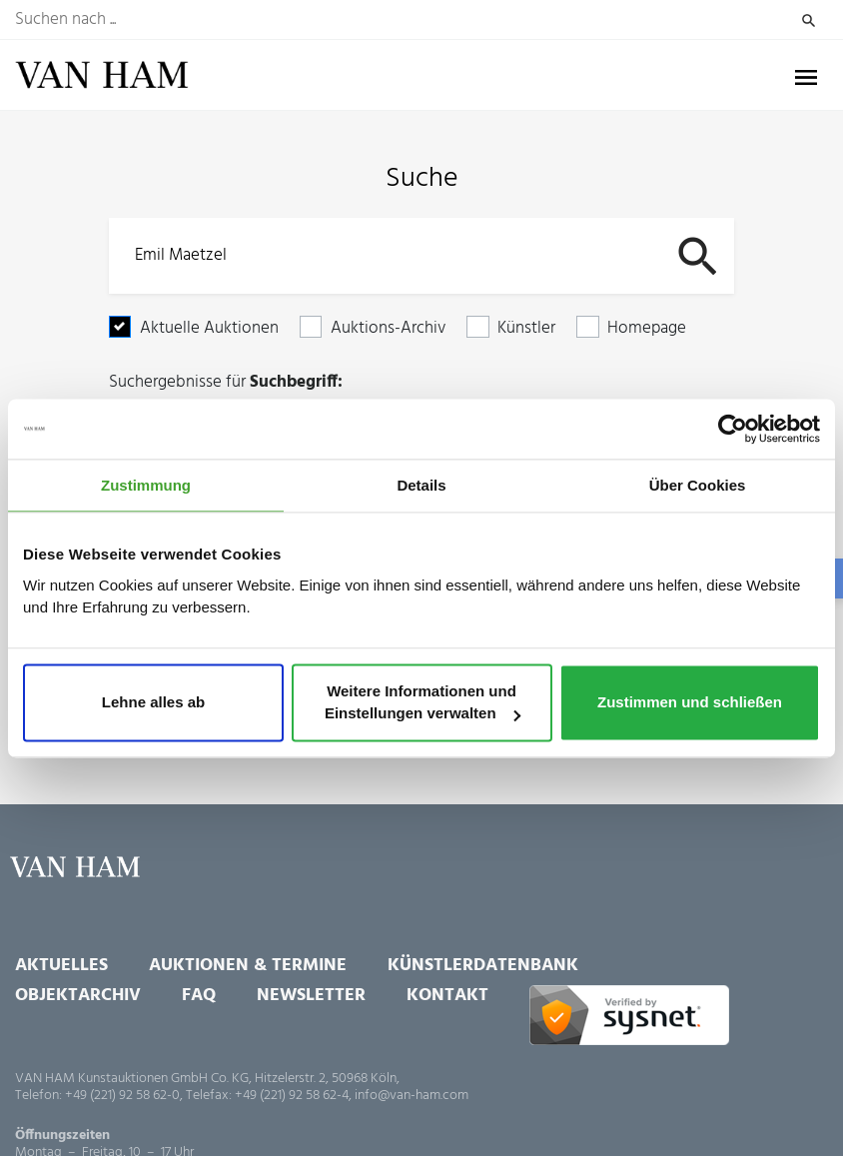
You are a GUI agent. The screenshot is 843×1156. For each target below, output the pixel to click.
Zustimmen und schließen (689, 702)
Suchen (808, 20)
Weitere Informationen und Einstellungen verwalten (422, 702)
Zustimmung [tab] (146, 485)
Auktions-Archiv (388, 328)
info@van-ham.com (411, 1095)
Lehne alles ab (153, 702)
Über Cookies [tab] (697, 485)
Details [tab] (421, 485)
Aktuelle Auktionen (209, 328)
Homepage (646, 328)
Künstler (526, 328)
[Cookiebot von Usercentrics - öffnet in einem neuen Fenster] (732, 429)
